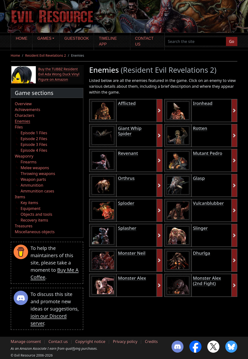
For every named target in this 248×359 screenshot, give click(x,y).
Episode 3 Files (34, 144)
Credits (151, 341)
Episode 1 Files (34, 133)
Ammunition (32, 185)
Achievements (27, 109)
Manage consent (26, 341)
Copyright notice (90, 341)
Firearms (29, 162)
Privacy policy (125, 341)
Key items (29, 202)
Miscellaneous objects (34, 231)
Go (231, 41)
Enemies (22, 121)
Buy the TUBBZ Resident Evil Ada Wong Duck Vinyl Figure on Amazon (58, 74)
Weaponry (24, 156)
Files (19, 127)
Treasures (23, 226)
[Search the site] (195, 41)
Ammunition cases (37, 191)
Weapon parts (33, 179)
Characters (24, 115)
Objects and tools (36, 214)
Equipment (30, 208)
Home (21, 38)
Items (20, 196)
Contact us (144, 41)
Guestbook (76, 38)
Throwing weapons (38, 173)
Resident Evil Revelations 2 (45, 55)
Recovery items (34, 220)
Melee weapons (35, 167)
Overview (23, 103)
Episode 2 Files (34, 138)
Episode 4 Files (34, 150)
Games (45, 38)
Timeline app (108, 41)
